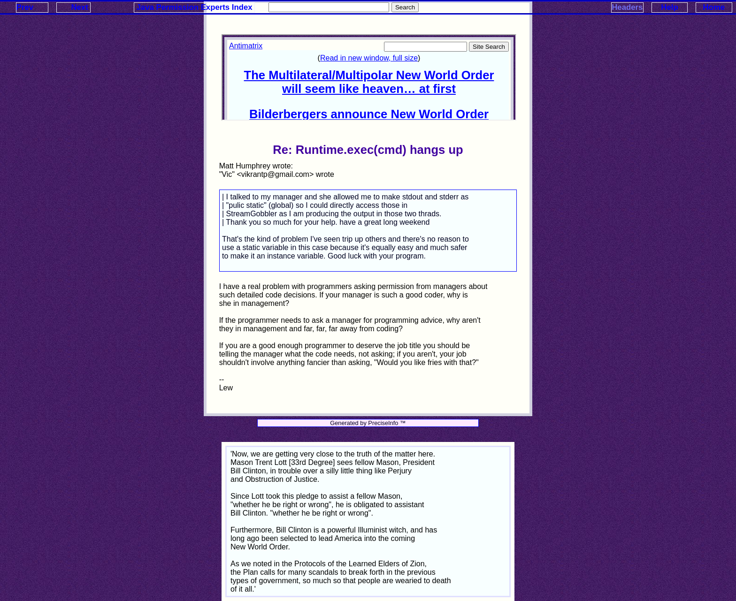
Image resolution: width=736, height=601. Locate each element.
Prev (24, 7)
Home (714, 7)
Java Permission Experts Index (195, 7)
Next (79, 7)
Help (669, 7)
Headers (627, 7)
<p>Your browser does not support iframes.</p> (369, 77)
